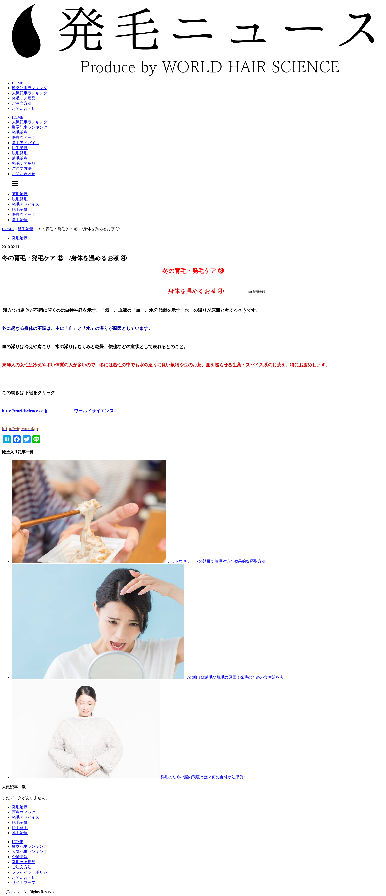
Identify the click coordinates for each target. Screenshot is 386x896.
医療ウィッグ (23, 137)
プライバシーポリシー (31, 872)
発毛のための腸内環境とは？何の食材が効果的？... (205, 777)
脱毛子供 (20, 148)
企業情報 (20, 857)
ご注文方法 (22, 103)
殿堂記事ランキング (29, 88)
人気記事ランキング (29, 93)
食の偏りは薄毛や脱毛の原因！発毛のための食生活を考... (236, 677)
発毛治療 (20, 132)
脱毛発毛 (20, 153)
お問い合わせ (23, 108)
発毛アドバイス (25, 143)
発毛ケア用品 (23, 98)
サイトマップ (23, 882)
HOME (17, 83)
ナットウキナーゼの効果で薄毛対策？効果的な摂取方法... (218, 561)
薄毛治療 (20, 158)
